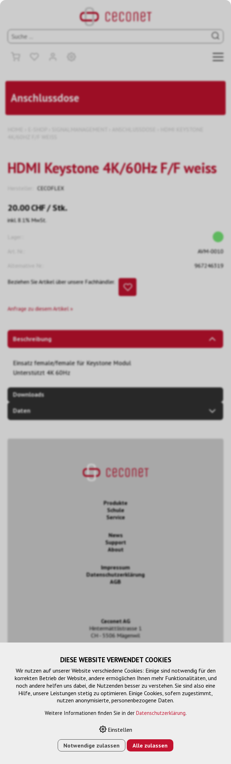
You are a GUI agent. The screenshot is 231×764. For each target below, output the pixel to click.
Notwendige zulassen (91, 745)
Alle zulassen (150, 745)
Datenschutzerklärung (161, 713)
